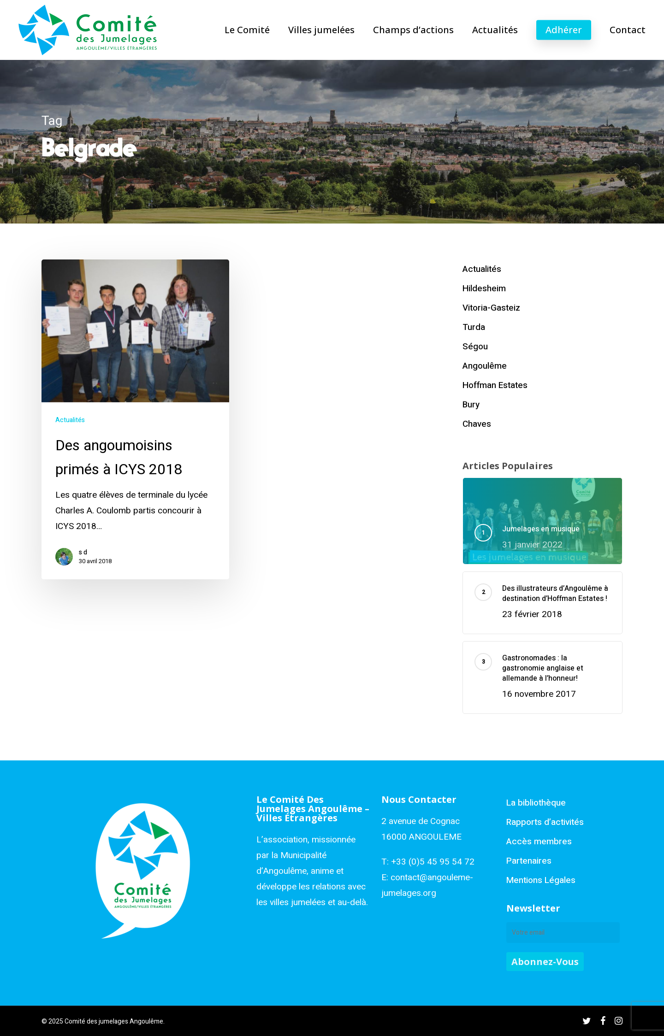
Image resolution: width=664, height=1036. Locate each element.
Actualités (70, 420)
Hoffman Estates (495, 385)
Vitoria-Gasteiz (491, 307)
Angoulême (484, 365)
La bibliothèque (536, 802)
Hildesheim (484, 288)
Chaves (476, 424)
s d (83, 552)
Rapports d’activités (545, 822)
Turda (473, 327)
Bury (471, 404)
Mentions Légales (540, 880)
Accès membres (539, 841)
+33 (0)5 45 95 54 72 (432, 861)
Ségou (475, 346)
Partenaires (528, 860)
